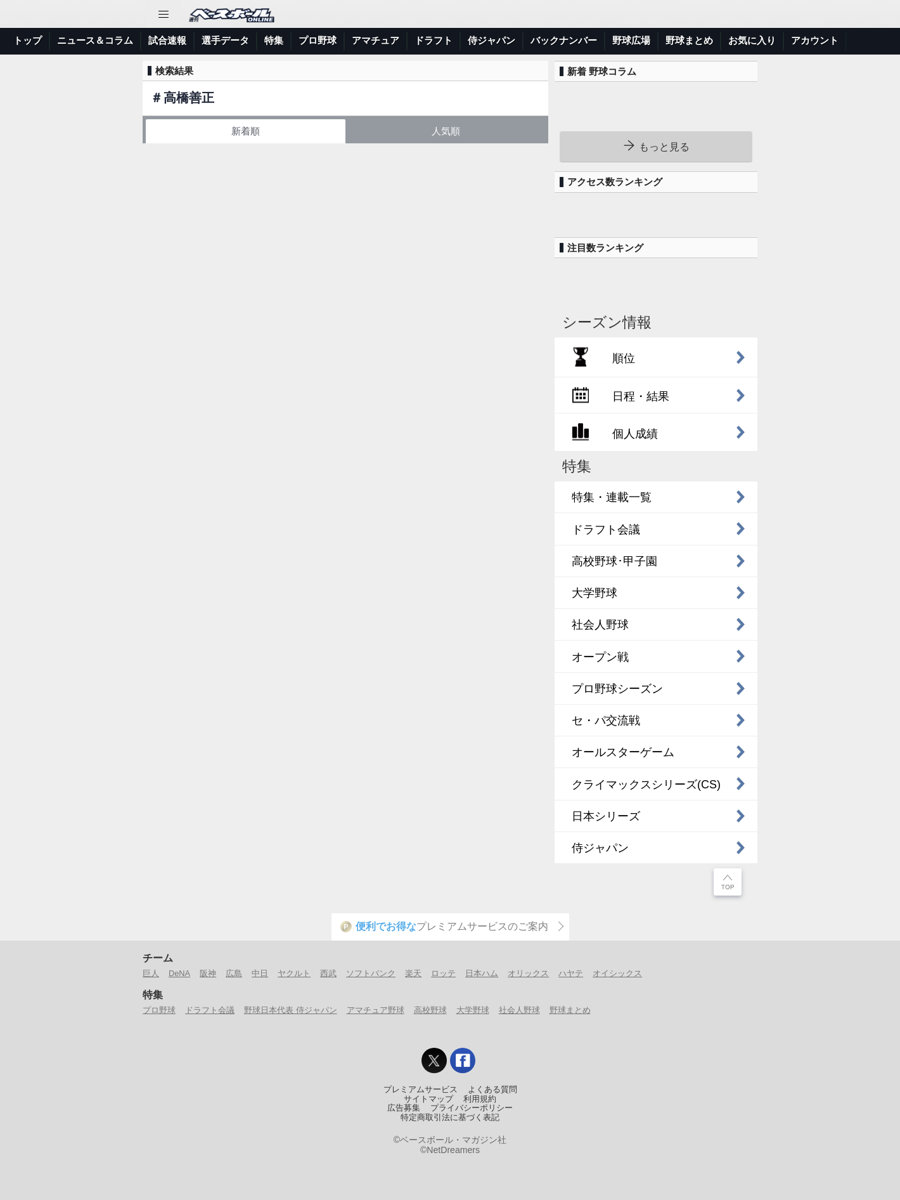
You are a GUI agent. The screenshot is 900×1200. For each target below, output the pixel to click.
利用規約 (479, 1099)
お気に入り (752, 40)
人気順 (446, 131)
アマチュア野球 (375, 1010)
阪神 (208, 973)
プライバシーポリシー (471, 1108)
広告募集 (403, 1108)
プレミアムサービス (420, 1089)
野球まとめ (689, 40)
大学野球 (472, 1010)
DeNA (179, 973)
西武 (328, 973)
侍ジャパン (491, 40)
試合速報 (167, 40)
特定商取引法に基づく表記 (450, 1117)
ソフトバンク (370, 973)
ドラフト (434, 40)
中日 (260, 973)
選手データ (225, 40)
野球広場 (631, 40)
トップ (27, 40)
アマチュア (375, 40)
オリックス (528, 973)
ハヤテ (570, 973)
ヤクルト (294, 973)
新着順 (245, 131)
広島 (234, 973)
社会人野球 (519, 1010)
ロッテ (443, 973)
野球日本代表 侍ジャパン (290, 1010)
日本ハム (481, 973)
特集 (273, 40)
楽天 (413, 973)
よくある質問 (492, 1089)
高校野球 (430, 1010)
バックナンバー (563, 40)
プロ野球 (318, 40)
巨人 (151, 973)
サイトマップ (428, 1099)
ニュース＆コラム (95, 40)
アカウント (815, 40)
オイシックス (617, 973)
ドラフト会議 (210, 1010)
